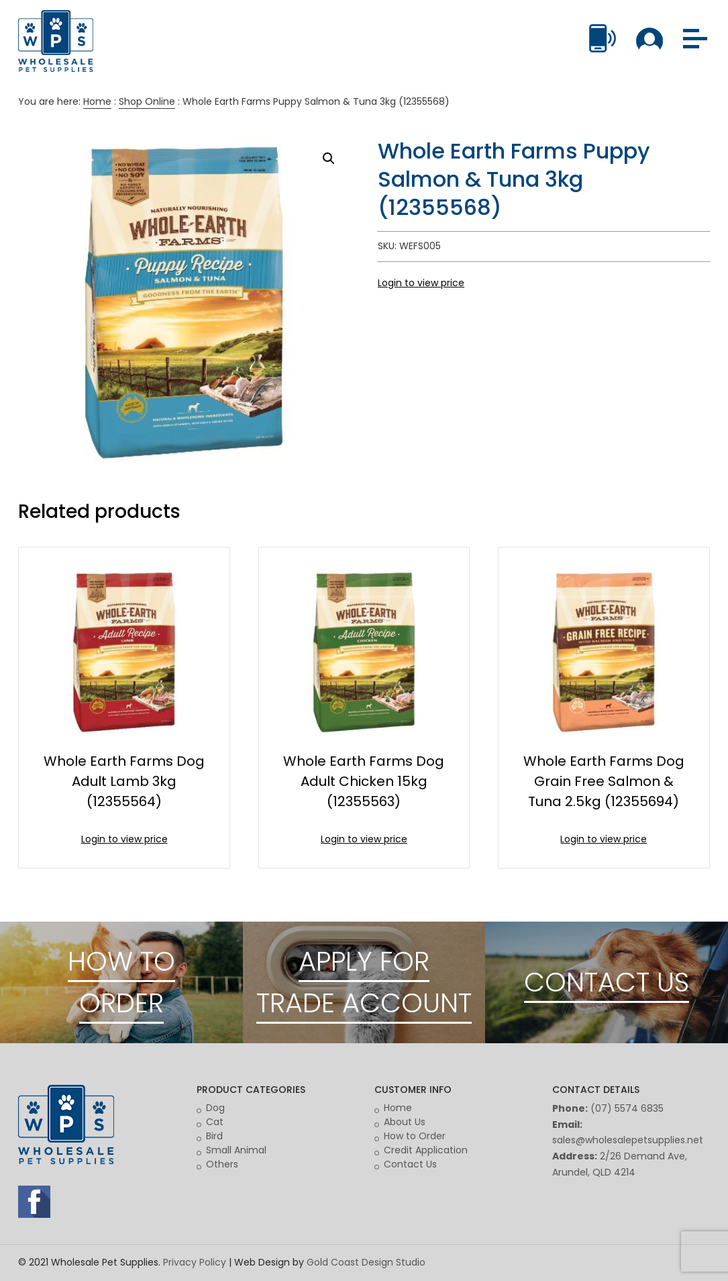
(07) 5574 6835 (627, 1108)
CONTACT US (606, 982)
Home (97, 101)
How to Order (415, 1136)
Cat (214, 1122)
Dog (215, 1107)
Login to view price (421, 283)
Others (222, 1164)
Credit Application (426, 1150)
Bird (214, 1136)
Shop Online (147, 101)
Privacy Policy (194, 1262)
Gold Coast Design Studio (366, 1262)
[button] (329, 158)
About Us (404, 1122)
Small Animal (236, 1150)
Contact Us (410, 1164)
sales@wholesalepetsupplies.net (627, 1140)
